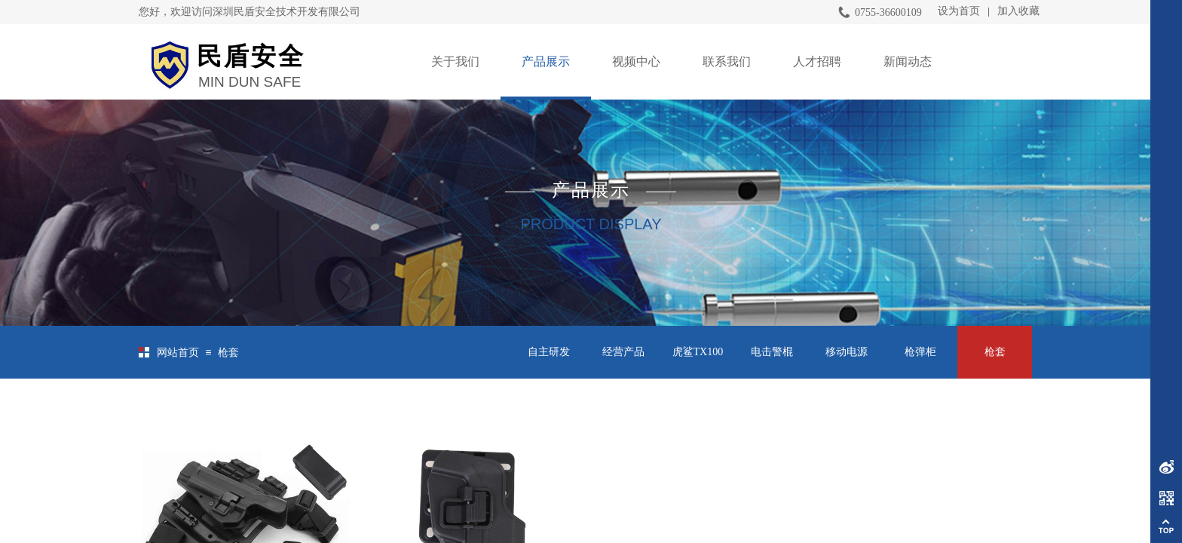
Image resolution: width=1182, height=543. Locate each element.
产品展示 (546, 61)
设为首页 (959, 11)
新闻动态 (907, 61)
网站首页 (178, 352)
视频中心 (636, 61)
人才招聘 (817, 61)
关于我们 (455, 61)
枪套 (228, 352)
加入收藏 (1018, 11)
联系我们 (727, 61)
